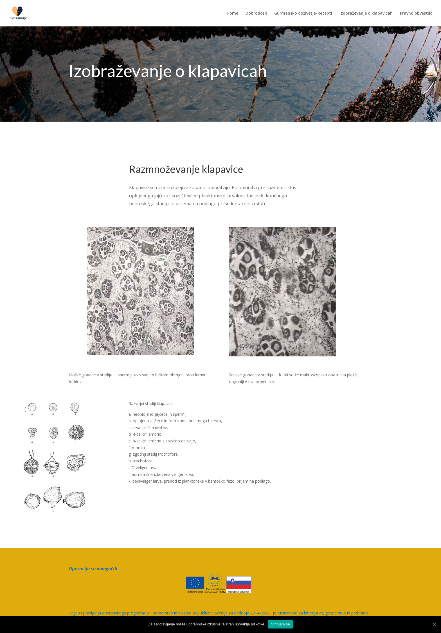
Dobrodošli (256, 13)
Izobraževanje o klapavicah (366, 13)
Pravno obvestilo (416, 13)
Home (232, 13)
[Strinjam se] (434, 624)
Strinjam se (280, 624)
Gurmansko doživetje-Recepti (303, 13)
